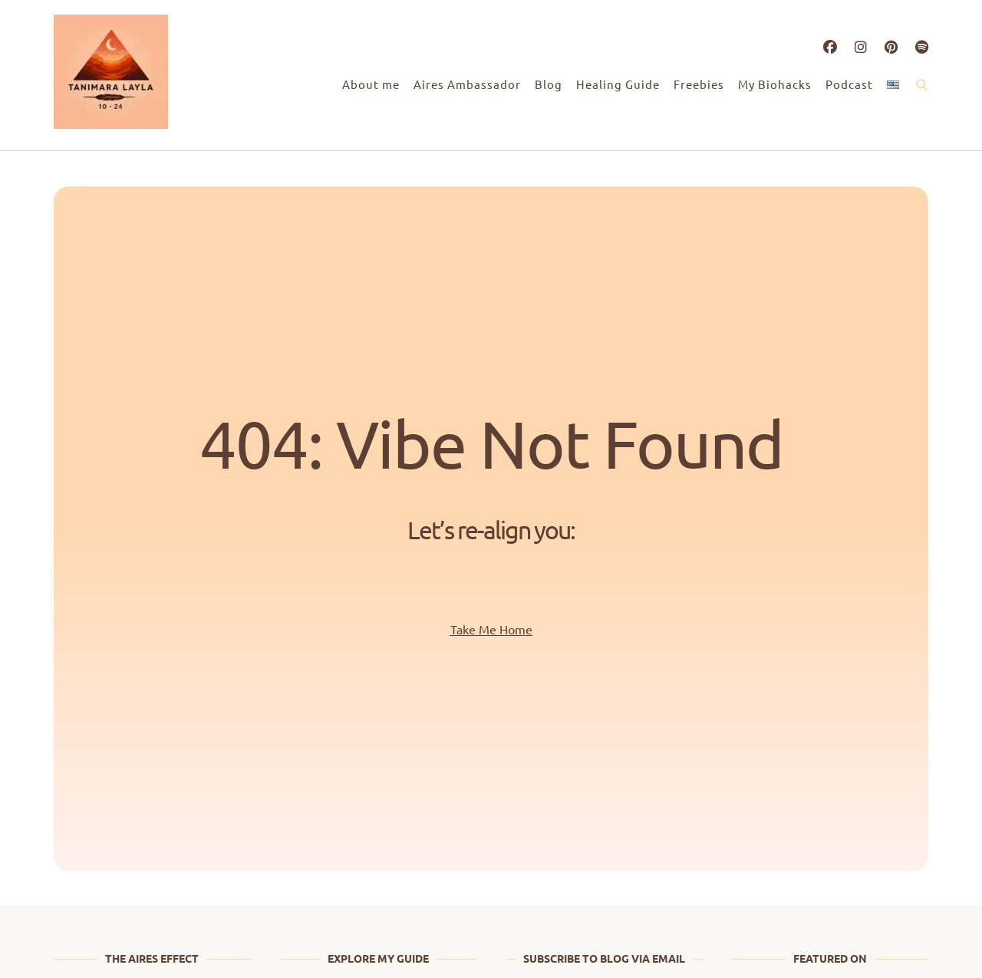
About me (371, 84)
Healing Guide (618, 84)
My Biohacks (775, 84)
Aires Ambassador (467, 84)
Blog (548, 84)
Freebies (699, 84)
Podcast (849, 84)
